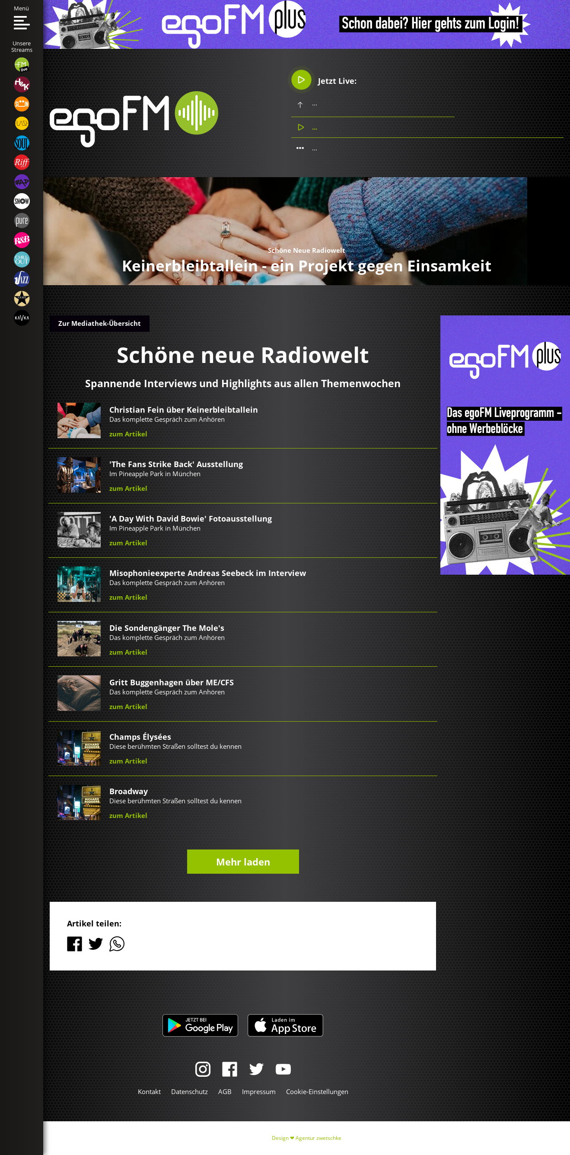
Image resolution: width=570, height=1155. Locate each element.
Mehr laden (243, 861)
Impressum (259, 1091)
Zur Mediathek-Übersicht (99, 323)
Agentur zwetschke (318, 1138)
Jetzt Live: (324, 80)
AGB (225, 1091)
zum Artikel (128, 434)
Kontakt (149, 1091)
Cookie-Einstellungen (317, 1091)
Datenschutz (189, 1091)
